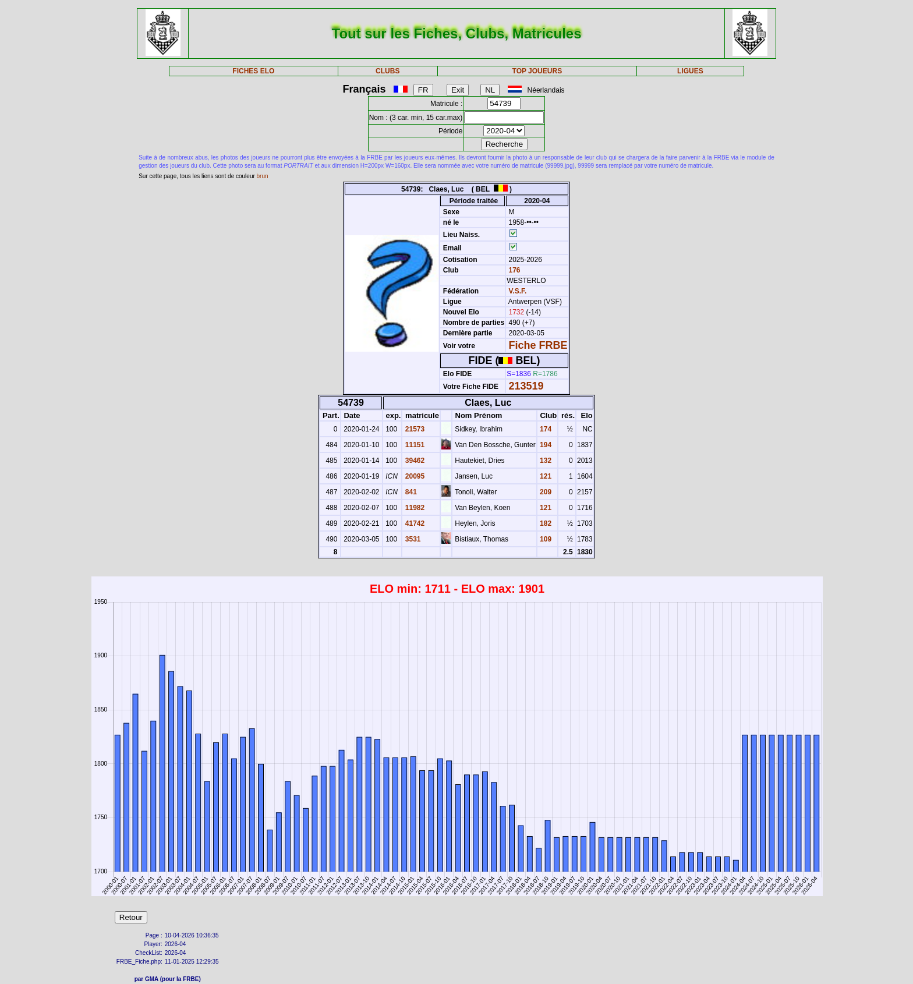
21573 (413, 429)
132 (544, 460)
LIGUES (690, 71)
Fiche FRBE (538, 345)
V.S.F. (518, 291)
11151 (413, 445)
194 (544, 445)
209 (544, 492)
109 (544, 539)
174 (544, 429)
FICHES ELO (253, 71)
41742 (413, 523)
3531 (411, 539)
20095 (413, 476)
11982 (413, 508)
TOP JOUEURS (537, 71)
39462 (413, 460)
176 (513, 270)
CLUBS (387, 71)
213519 (526, 386)
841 (409, 492)
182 (544, 523)
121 (544, 476)
